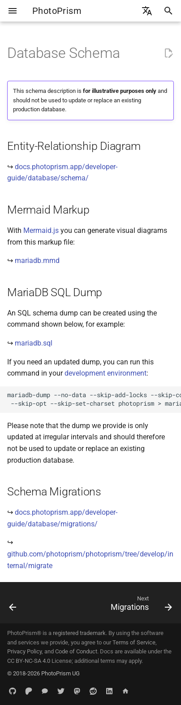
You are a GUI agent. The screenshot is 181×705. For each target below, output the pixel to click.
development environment (106, 373)
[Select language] (147, 11)
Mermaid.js (41, 230)
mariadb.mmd (37, 260)
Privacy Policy (24, 651)
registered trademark (79, 633)
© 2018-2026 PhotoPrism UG (43, 673)
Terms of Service (133, 642)
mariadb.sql (33, 343)
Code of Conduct (76, 651)
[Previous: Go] (13, 605)
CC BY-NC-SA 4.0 (28, 660)
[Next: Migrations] (140, 605)
